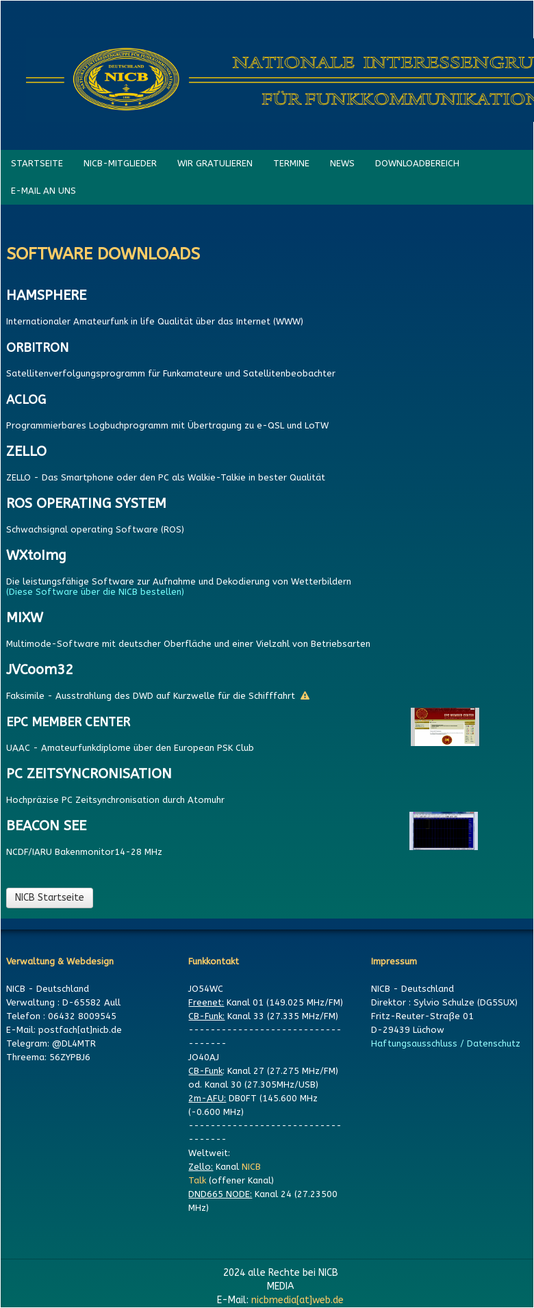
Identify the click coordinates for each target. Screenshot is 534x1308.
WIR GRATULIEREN (215, 163)
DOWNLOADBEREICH (417, 163)
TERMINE (291, 163)
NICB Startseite (49, 897)
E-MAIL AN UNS (43, 190)
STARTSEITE (37, 163)
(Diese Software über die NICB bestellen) (98, 592)
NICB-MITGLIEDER (120, 163)
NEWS (342, 163)
